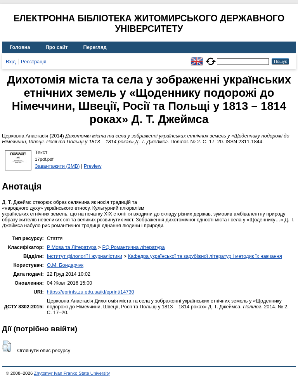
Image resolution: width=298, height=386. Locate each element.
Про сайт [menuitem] (57, 47)
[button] (6, 346)
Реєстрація (33, 61)
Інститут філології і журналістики (84, 256)
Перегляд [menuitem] (95, 47)
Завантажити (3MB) (57, 166)
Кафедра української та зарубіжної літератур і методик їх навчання (205, 256)
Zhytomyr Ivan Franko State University (72, 373)
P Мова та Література (72, 247)
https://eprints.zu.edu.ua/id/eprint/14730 (90, 292)
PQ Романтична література (133, 247)
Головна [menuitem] (20, 47)
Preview (93, 166)
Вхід (11, 61)
